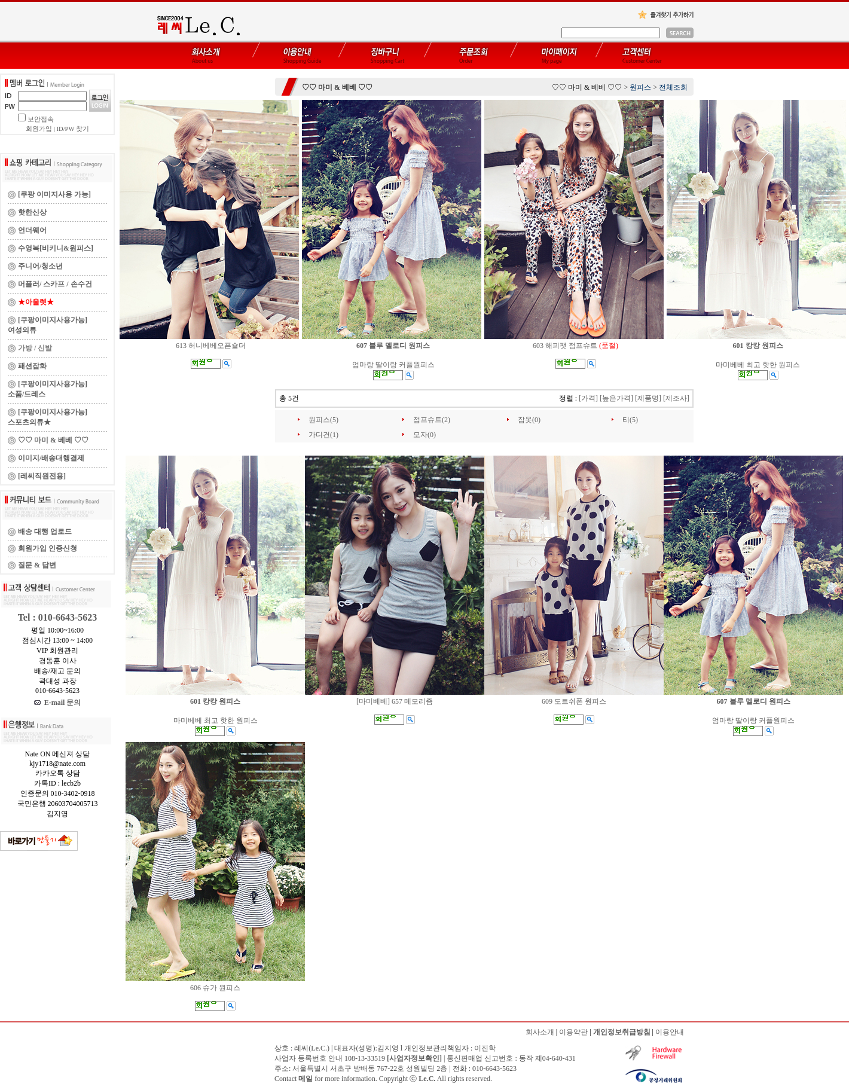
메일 (305, 1078)
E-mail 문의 (57, 702)
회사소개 (540, 1032)
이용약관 (573, 1032)
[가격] (588, 398)
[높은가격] (616, 398)
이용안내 (669, 1032)
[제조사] (676, 398)
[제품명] (648, 398)
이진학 (485, 1048)
